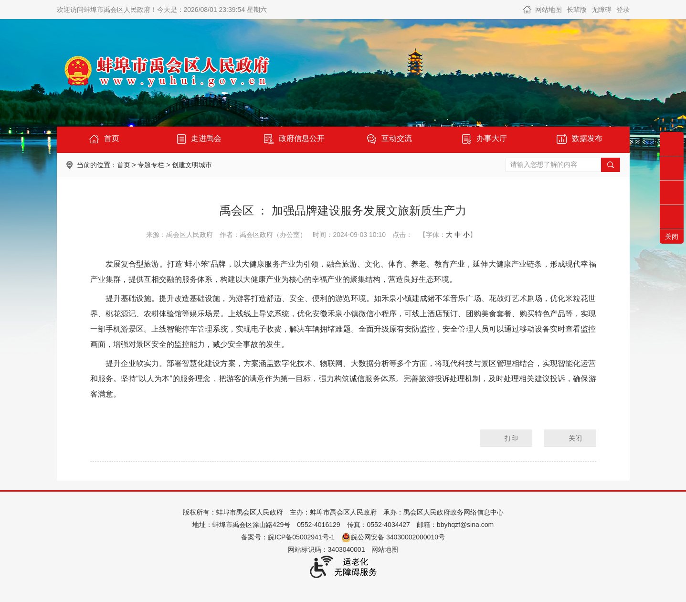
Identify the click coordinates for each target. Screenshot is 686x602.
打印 (511, 438)
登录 (623, 9)
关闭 (575, 438)
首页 (123, 165)
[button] (577, 9)
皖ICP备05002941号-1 (301, 537)
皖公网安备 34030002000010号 (393, 537)
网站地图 (548, 9)
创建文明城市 (192, 165)
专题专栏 (150, 165)
